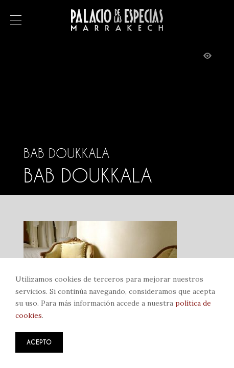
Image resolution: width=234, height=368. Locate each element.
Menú (15, 21)
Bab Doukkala (66, 153)
